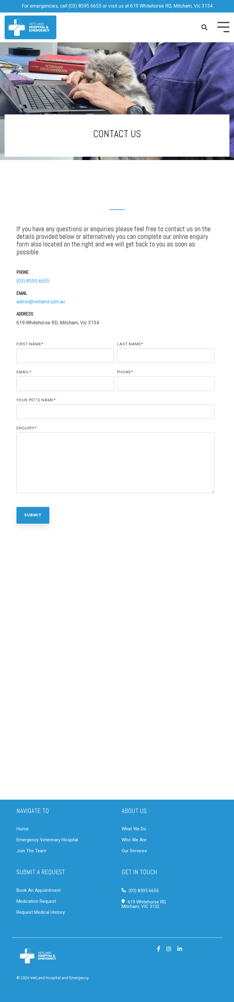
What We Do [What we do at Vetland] (134, 829)
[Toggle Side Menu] (223, 26)
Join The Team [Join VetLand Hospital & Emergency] (31, 851)
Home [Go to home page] (22, 829)
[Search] (205, 27)
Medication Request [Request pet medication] (36, 901)
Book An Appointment (38, 890)
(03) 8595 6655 (85, 6)
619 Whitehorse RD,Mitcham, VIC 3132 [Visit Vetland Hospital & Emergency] (144, 904)
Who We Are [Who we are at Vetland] (134, 840)
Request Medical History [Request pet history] (40, 912)
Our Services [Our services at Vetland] (134, 851)
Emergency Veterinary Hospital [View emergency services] (47, 840)
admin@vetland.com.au (40, 302)
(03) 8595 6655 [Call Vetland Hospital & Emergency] (143, 890)
